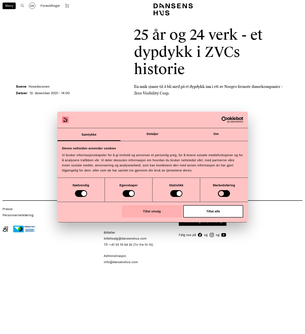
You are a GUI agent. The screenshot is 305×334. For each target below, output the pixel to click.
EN (32, 5)
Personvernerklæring (18, 215)
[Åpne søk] (22, 5)
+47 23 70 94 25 (120, 244)
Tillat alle (213, 211)
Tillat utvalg (152, 211)
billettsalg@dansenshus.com (125, 238)
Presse (7, 209)
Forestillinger (50, 5)
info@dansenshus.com (121, 262)
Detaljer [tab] (152, 134)
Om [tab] (216, 134)
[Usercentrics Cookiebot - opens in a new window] (224, 119)
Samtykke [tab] (89, 134)
